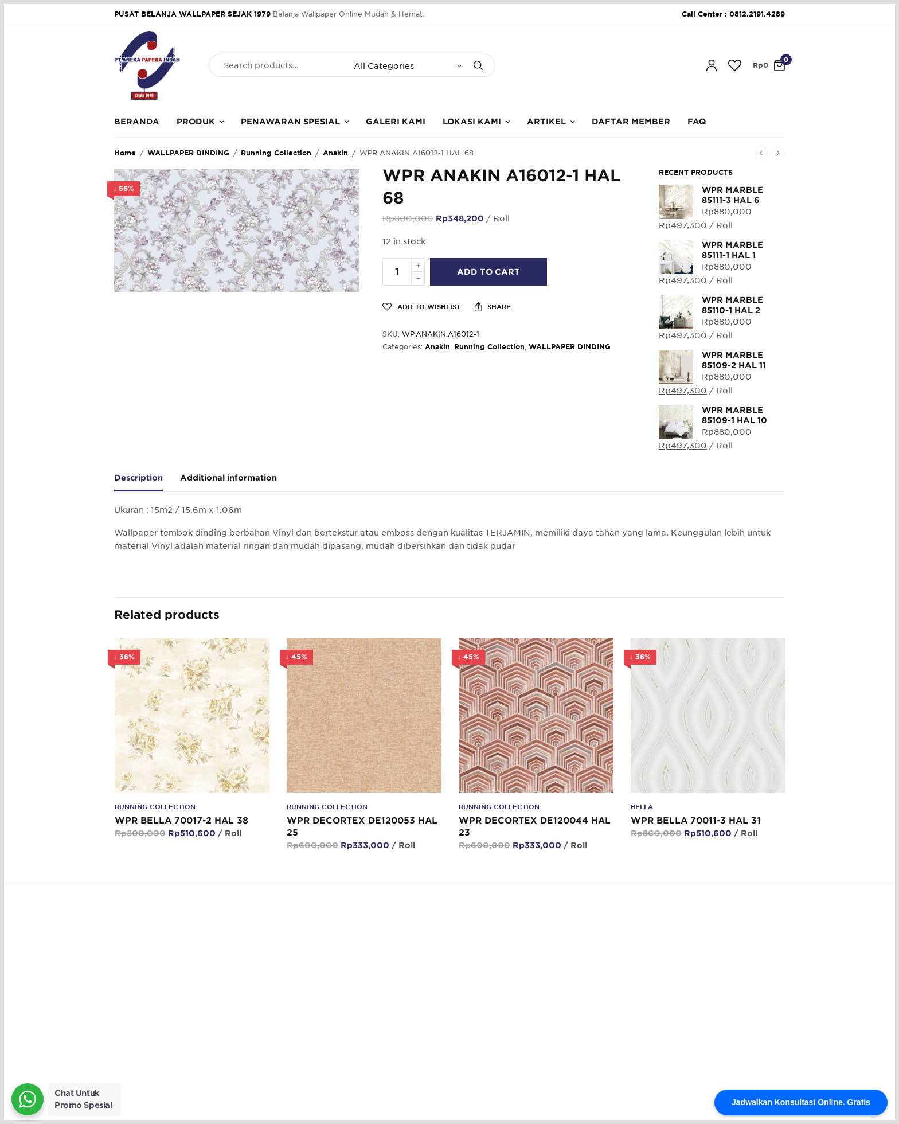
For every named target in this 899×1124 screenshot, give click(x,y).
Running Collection (276, 153)
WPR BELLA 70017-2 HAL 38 (181, 820)
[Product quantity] (397, 272)
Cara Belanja (480, 983)
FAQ (696, 121)
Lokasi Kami (472, 121)
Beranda (136, 121)
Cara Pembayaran (489, 1001)
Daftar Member (631, 121)
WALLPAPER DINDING (188, 153)
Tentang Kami (368, 983)
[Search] (478, 65)
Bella (641, 807)
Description (138, 478)
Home (125, 153)
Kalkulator (361, 1036)
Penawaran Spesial (290, 121)
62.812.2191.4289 (305, 921)
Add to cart (490, 271)
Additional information (228, 478)
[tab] (147, 483)
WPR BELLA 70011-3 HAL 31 (695, 820)
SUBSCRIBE (756, 1022)
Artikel (546, 121)
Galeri (353, 1018)
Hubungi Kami (368, 1001)
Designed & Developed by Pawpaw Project (705, 1102)
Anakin (335, 153)
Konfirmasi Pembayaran (500, 1018)
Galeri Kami (395, 121)
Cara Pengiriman (487, 1036)
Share (493, 306)
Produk (196, 121)
